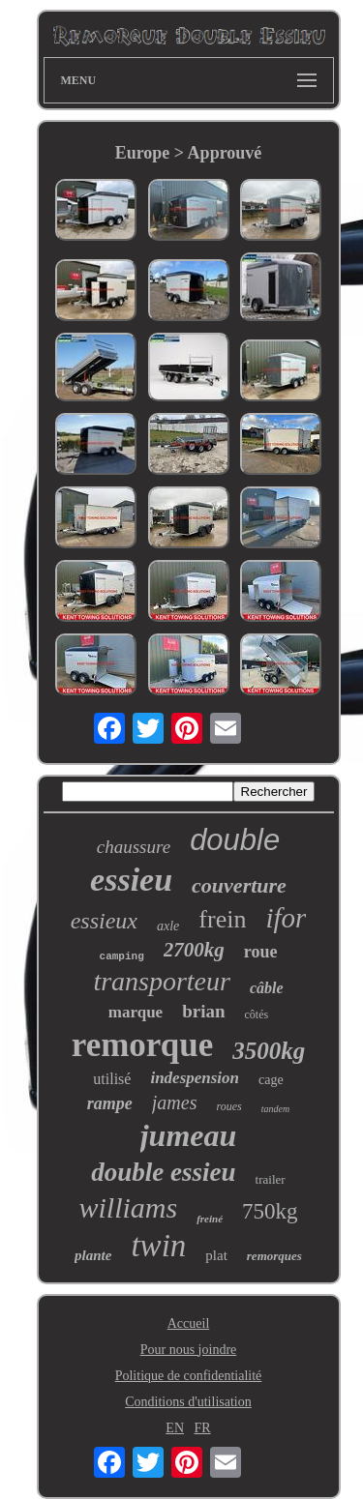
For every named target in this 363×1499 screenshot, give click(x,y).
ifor (285, 917)
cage (271, 1080)
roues (228, 1106)
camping (122, 956)
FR (203, 1428)
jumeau (188, 1135)
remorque (142, 1045)
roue (261, 951)
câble (267, 988)
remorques (274, 1256)
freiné (210, 1218)
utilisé (112, 1079)
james (174, 1102)
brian (203, 1011)
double (235, 840)
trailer (271, 1179)
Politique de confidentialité (188, 1375)
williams (127, 1207)
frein (222, 919)
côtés (257, 1014)
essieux (104, 920)
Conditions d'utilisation (188, 1402)
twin (158, 1245)
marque (135, 1012)
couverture (239, 885)
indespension (194, 1078)
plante (93, 1255)
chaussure (133, 847)
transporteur (161, 981)
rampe (110, 1103)
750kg (270, 1211)
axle (168, 926)
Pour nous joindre (188, 1349)
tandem (275, 1108)
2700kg (194, 949)
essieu (131, 879)
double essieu (163, 1172)
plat (216, 1255)
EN (175, 1428)
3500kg (268, 1051)
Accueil (188, 1323)
